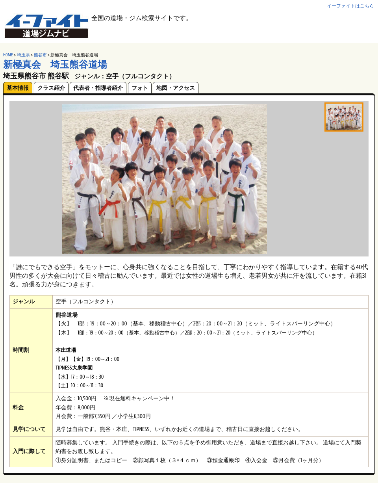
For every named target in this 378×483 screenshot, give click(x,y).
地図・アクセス (175, 88)
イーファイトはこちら (350, 6)
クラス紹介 (51, 88)
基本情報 (18, 88)
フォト (140, 88)
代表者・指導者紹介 (98, 88)
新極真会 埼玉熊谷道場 (55, 64)
